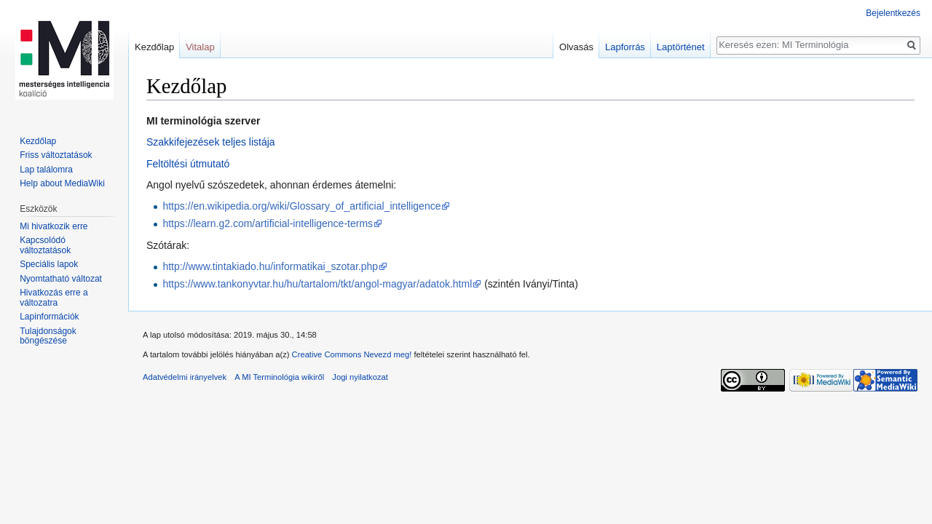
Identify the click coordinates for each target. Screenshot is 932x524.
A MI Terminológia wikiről (279, 377)
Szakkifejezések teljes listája (210, 142)
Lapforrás (625, 46)
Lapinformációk (49, 316)
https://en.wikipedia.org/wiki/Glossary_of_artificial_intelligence (301, 206)
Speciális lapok (49, 264)
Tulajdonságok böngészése (48, 336)
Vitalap (200, 46)
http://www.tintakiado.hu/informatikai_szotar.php (270, 266)
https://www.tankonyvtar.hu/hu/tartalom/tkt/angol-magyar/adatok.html (317, 284)
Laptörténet (681, 46)
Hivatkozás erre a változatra (53, 297)
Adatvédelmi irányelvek (184, 377)
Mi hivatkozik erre (53, 226)
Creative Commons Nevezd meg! (352, 354)
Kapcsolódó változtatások (45, 245)
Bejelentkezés (893, 13)
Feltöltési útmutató (187, 164)
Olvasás (576, 46)
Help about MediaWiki (62, 183)
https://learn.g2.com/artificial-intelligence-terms (267, 223)
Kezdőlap (154, 46)
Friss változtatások (56, 155)
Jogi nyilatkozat (360, 377)
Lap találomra (46, 169)
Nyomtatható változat (61, 279)
